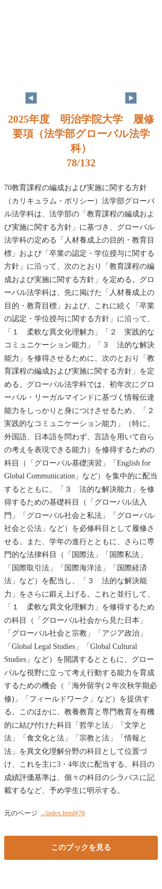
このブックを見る (81, 847)
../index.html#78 (63, 813)
